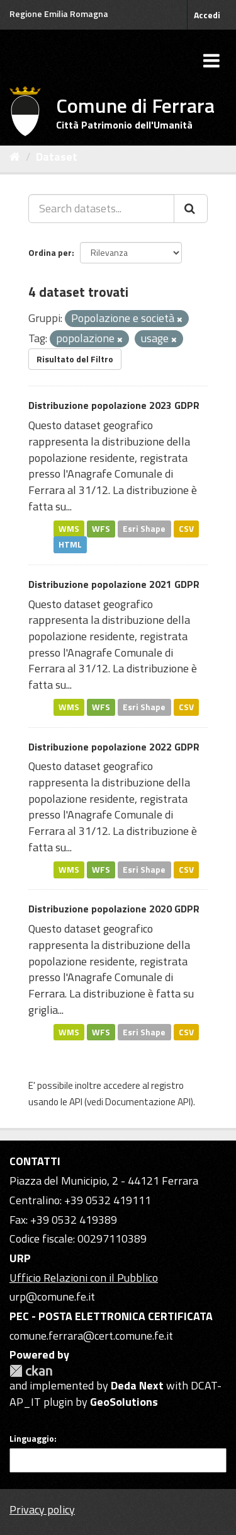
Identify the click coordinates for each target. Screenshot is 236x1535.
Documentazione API (148, 1102)
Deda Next (137, 1385)
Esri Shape (144, 528)
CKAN (30, 1370)
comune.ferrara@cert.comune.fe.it (91, 1335)
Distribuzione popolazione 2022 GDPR (113, 746)
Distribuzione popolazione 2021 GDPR (113, 584)
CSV (186, 528)
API (75, 1102)
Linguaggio (31, 1438)
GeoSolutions (124, 1401)
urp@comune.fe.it (52, 1296)
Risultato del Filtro (75, 358)
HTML (70, 544)
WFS (101, 528)
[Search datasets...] (101, 208)
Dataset (56, 156)
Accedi (207, 14)
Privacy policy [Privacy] (42, 1509)
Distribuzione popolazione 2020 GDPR (113, 908)
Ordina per (50, 252)
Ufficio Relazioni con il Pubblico (83, 1277)
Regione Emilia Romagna (58, 13)
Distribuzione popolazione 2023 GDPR (113, 405)
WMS (69, 528)
